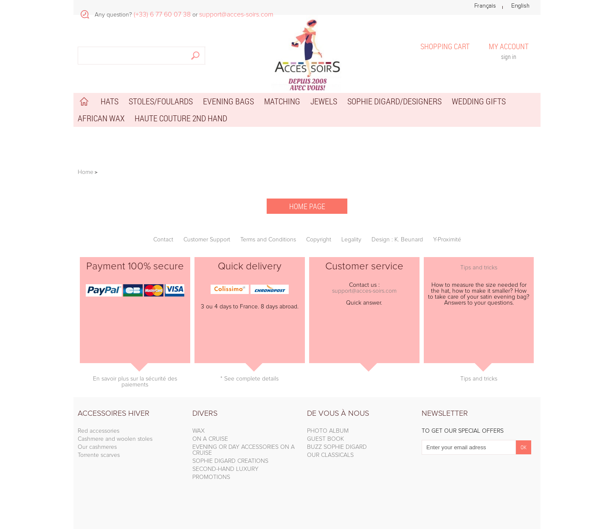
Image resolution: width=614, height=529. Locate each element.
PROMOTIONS (211, 477)
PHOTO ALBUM (328, 431)
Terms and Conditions (268, 240)
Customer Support (206, 240)
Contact (163, 240)
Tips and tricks (478, 268)
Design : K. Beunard (397, 240)
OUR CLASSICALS (330, 455)
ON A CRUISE (210, 439)
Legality (351, 240)
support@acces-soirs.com (364, 291)
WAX (198, 431)
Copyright (318, 240)
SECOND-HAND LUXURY (225, 469)
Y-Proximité (447, 240)
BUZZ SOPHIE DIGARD (337, 447)
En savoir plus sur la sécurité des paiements (135, 382)
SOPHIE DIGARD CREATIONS (230, 461)
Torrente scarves (99, 455)
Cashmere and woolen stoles (115, 439)
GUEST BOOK (325, 439)
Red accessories (98, 431)
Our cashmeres (97, 447)
